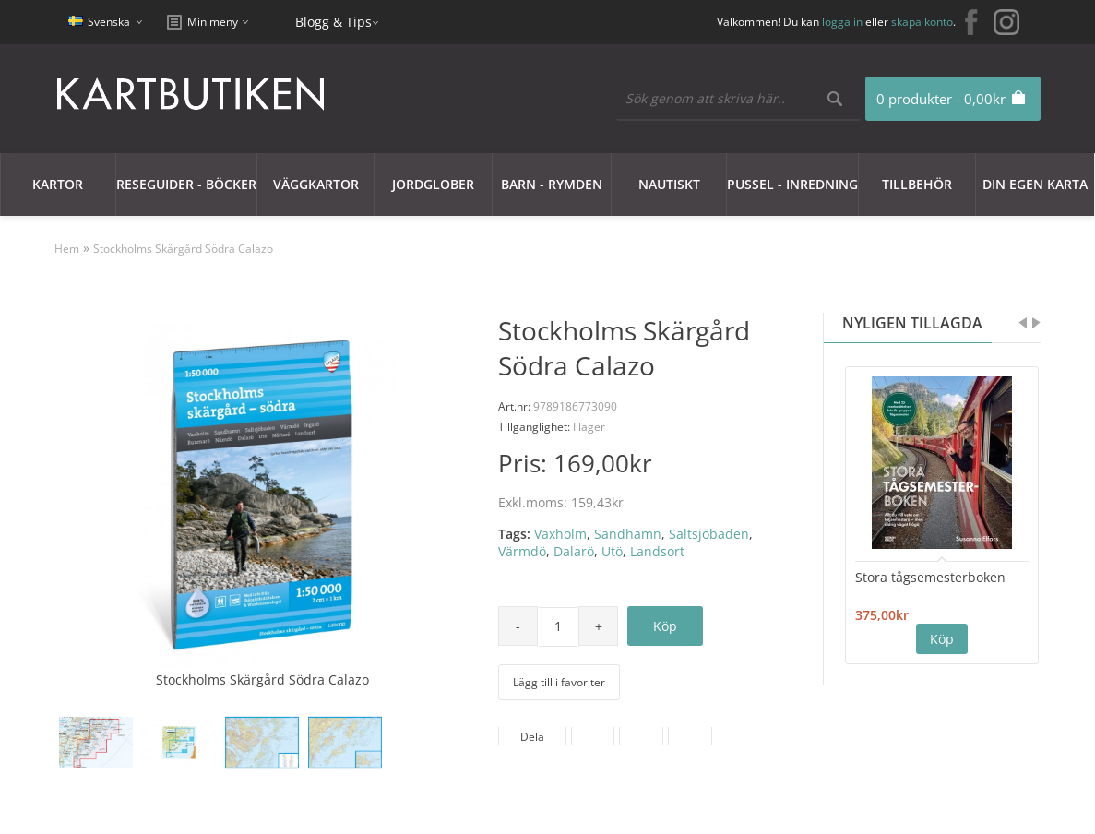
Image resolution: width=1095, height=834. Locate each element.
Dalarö (573, 551)
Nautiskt (669, 184)
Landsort (657, 551)
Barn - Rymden (551, 184)
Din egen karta (1035, 184)
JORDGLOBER (433, 184)
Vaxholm (560, 533)
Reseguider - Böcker (186, 184)
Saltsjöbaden (709, 533)
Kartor (57, 184)
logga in (842, 22)
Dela (532, 737)
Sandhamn (627, 533)
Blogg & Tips (333, 21)
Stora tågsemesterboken (930, 577)
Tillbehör (917, 184)
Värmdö (522, 551)
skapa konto (922, 22)
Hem (66, 248)
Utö (612, 551)
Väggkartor (316, 184)
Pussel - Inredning (792, 184)
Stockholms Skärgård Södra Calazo (183, 248)
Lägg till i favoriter (559, 682)
